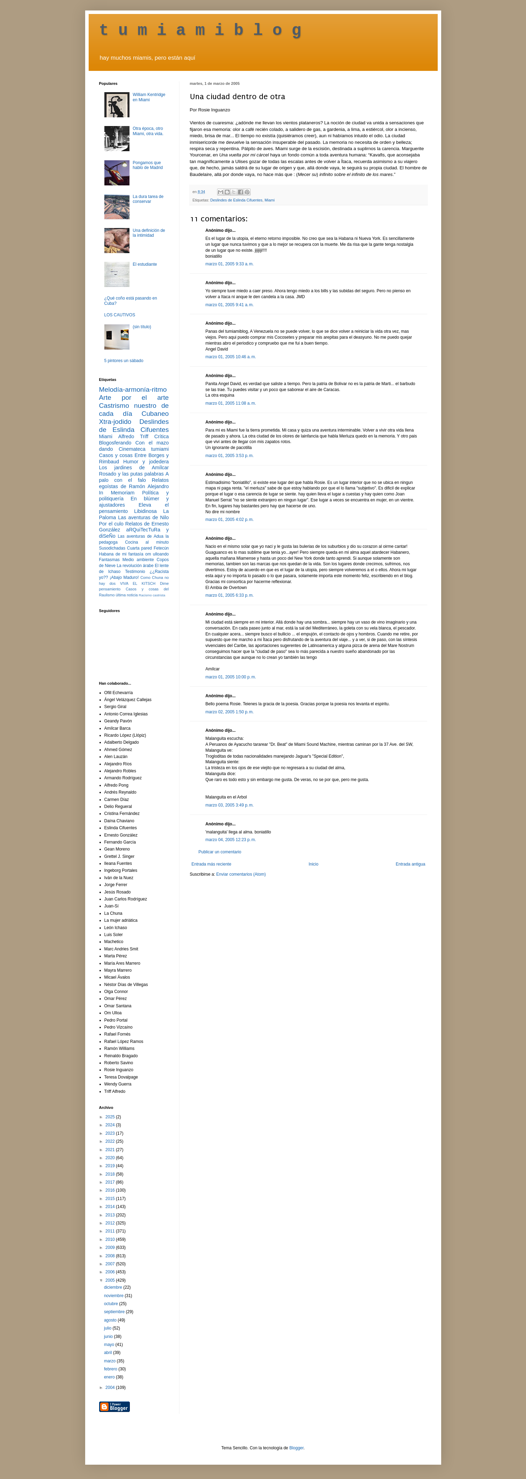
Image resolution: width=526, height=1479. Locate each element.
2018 (110, 1174)
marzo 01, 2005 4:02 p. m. (230, 519)
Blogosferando (115, 443)
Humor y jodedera (146, 461)
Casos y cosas (116, 455)
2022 (110, 1141)
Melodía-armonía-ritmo (133, 389)
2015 (110, 1198)
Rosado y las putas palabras (131, 474)
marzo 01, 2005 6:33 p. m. (230, 595)
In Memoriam (117, 492)
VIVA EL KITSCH (137, 583)
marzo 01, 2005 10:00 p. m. (231, 677)
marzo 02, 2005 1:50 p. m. (230, 711)
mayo (110, 1344)
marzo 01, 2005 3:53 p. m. (230, 455)
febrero (111, 1369)
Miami (270, 200)
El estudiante (145, 264)
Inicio (313, 864)
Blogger (296, 1447)
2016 (110, 1190)
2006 (110, 1272)
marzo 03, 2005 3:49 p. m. (230, 805)
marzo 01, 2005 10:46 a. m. (231, 356)
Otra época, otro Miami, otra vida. (148, 131)
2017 (110, 1182)
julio (108, 1328)
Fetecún (161, 548)
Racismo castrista (152, 595)
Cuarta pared (139, 548)
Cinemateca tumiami (144, 449)
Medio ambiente (138, 559)
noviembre (114, 1295)
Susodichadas (112, 548)
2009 (110, 1247)
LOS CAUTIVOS (119, 314)
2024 (110, 1125)
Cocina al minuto (147, 542)
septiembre (115, 1311)
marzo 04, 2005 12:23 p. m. (231, 839)
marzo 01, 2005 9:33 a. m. (230, 264)
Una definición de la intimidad (149, 233)
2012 (110, 1223)
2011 (110, 1231)
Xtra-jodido (115, 421)
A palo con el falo (134, 477)
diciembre (113, 1287)
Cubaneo (155, 413)
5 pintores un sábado (123, 360)
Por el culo (111, 524)
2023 (110, 1133)
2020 (110, 1157)
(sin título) (142, 326)
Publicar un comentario (220, 851)
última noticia (127, 595)
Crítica (161, 436)
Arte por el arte (134, 397)
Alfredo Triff (133, 436)
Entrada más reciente (211, 864)
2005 (110, 1280)
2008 (110, 1255)
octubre (111, 1303)
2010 (110, 1239)
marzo (110, 1361)
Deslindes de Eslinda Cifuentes (236, 200)
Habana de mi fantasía (121, 554)
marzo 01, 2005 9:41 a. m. (230, 304)
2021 (110, 1149)
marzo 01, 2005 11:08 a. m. (231, 403)
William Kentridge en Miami (149, 97)
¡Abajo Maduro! (124, 577)
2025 (110, 1116)
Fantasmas (109, 559)
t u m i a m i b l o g (200, 31)
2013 (110, 1215)
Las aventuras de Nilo (143, 517)
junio (109, 1336)
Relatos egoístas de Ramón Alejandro (134, 483)
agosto (111, 1320)
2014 (110, 1206)
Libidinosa (145, 511)
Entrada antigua (410, 864)
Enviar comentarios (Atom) (241, 874)
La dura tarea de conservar (148, 199)
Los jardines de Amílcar (134, 467)
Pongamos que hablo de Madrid (148, 165)
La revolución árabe (135, 565)
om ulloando (157, 554)
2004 (110, 1387)
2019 (110, 1165)
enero (110, 1377)
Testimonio (135, 571)
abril (108, 1352)
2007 (110, 1263)
